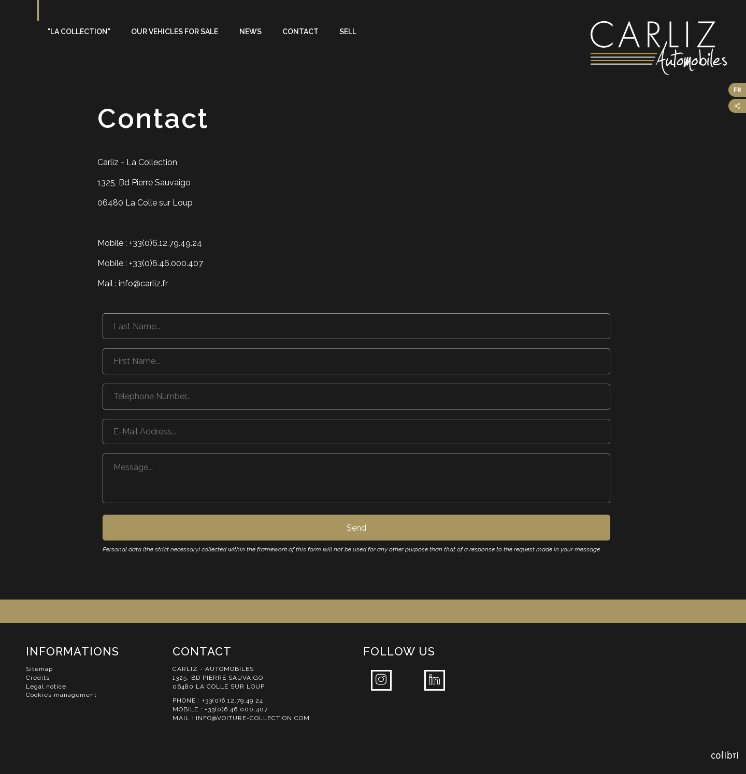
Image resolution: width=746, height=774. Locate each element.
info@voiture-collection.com (253, 718)
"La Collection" (79, 31)
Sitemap (39, 669)
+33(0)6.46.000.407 (236, 709)
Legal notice (46, 686)
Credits (38, 677)
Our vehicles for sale (174, 31)
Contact (300, 31)
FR (737, 89)
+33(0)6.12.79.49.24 (232, 700)
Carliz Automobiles (668, 48)
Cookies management (61, 694)
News (250, 31)
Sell (347, 31)
